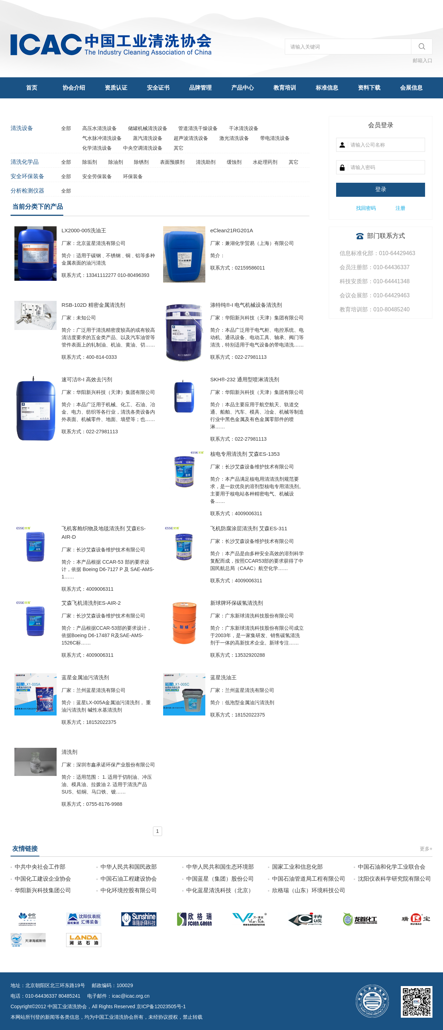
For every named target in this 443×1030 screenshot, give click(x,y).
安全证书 (158, 88)
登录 (380, 189)
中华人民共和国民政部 (129, 867)
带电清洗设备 (275, 138)
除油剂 (116, 162)
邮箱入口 (422, 60)
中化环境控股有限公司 (129, 890)
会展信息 (411, 88)
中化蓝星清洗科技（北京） (220, 890)
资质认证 (116, 88)
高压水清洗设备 (100, 128)
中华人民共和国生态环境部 (220, 867)
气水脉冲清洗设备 (102, 138)
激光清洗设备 (234, 138)
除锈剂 (142, 162)
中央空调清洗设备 (143, 148)
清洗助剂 (206, 162)
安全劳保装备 (97, 176)
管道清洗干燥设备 (198, 128)
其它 (179, 148)
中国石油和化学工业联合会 (391, 867)
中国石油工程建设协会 (129, 879)
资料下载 (369, 88)
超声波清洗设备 (192, 138)
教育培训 (285, 88)
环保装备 (133, 176)
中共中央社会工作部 (40, 867)
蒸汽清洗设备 (148, 138)
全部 (66, 128)
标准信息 (327, 88)
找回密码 (366, 208)
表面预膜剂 (173, 162)
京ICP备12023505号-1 (161, 1006)
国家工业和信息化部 (297, 867)
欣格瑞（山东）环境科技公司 (308, 890)
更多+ (426, 848)
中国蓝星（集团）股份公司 (220, 879)
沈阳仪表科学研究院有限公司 (394, 879)
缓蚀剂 (235, 162)
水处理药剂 (266, 162)
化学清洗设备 (97, 148)
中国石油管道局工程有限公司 (308, 879)
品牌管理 (200, 88)
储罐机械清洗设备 (148, 128)
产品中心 (242, 88)
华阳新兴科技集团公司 (43, 890)
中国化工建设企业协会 (43, 879)
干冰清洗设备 (243, 128)
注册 (400, 208)
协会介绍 (74, 88)
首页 (31, 88)
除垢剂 (90, 162)
